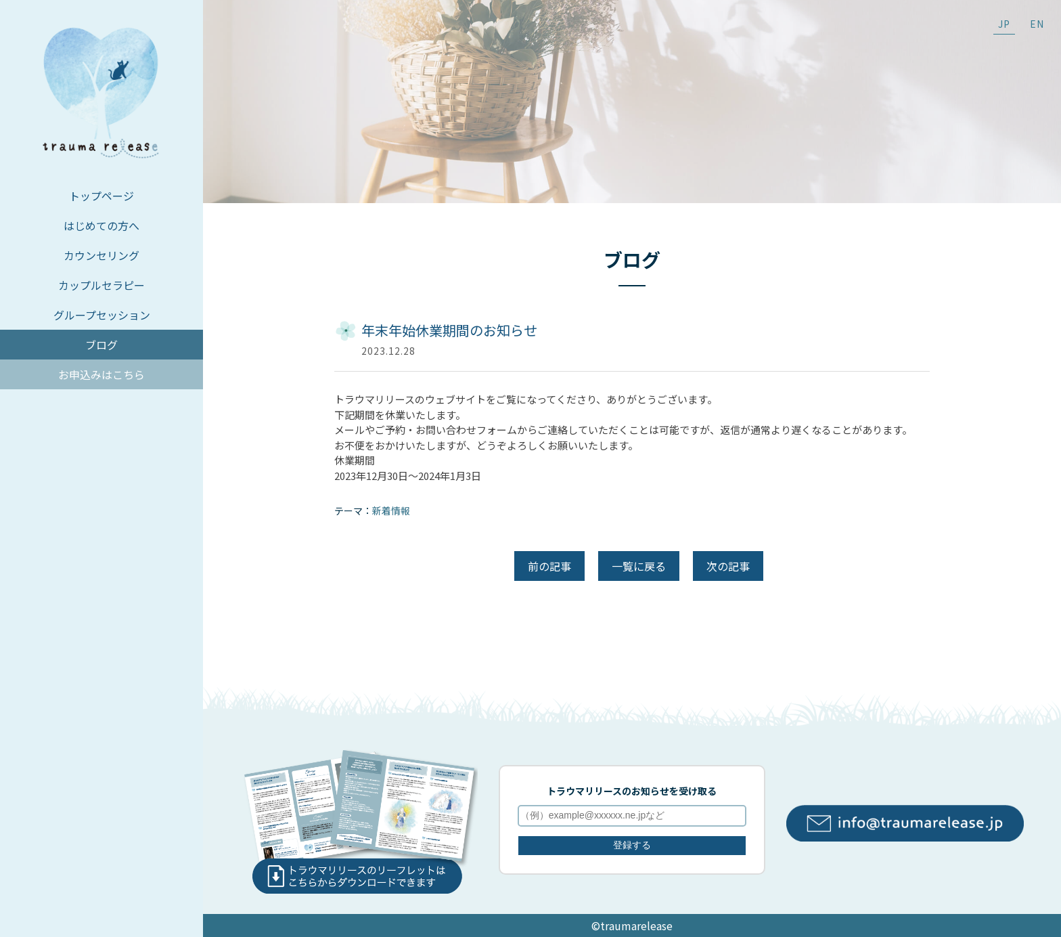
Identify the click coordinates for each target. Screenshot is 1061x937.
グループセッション (101, 315)
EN (1037, 23)
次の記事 (728, 566)
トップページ (101, 196)
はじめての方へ (101, 225)
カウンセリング (101, 255)
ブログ (101, 344)
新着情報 (391, 510)
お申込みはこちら (101, 374)
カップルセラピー (101, 285)
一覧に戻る (639, 566)
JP (1004, 23)
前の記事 (549, 566)
